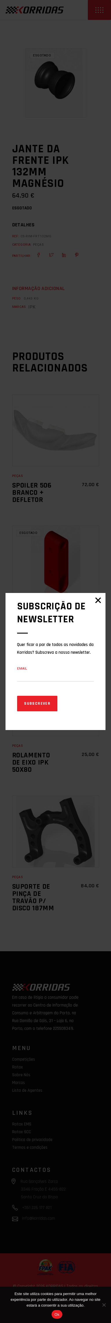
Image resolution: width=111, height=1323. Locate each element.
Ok (56, 1314)
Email (22, 668)
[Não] (104, 1305)
